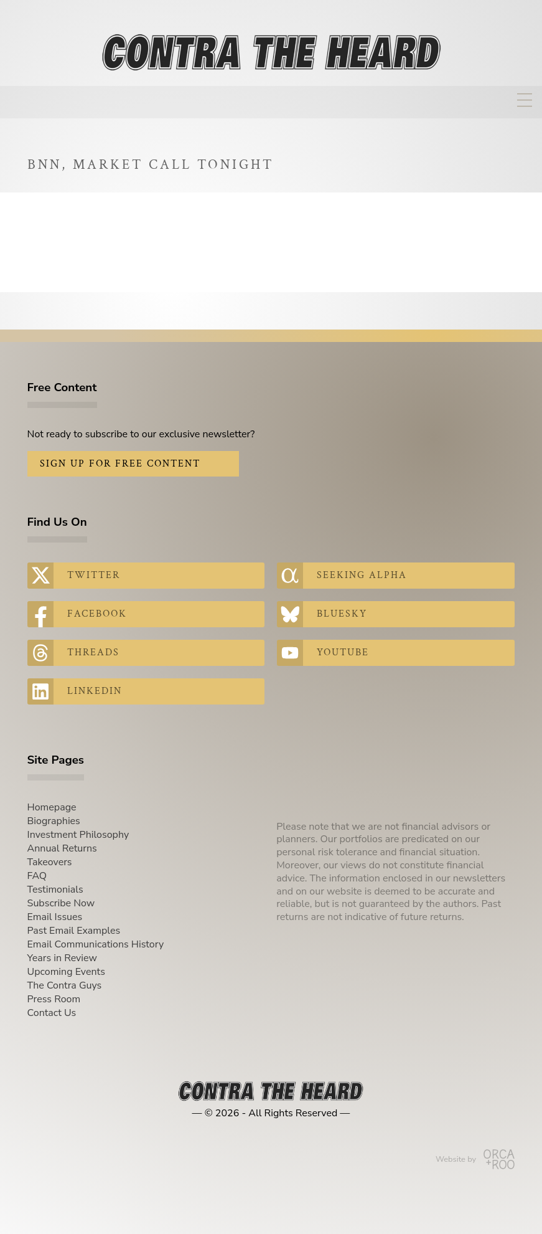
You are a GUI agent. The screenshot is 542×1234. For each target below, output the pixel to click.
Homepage (52, 807)
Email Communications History (95, 944)
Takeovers (49, 862)
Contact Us (52, 1013)
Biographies (53, 821)
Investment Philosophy (78, 835)
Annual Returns (62, 848)
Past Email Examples (74, 930)
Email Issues (55, 917)
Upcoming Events (66, 972)
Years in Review (62, 958)
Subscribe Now (61, 903)
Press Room (54, 999)
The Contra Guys (64, 985)
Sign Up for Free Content (120, 463)
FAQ (37, 876)
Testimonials (55, 889)
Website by (475, 1159)
